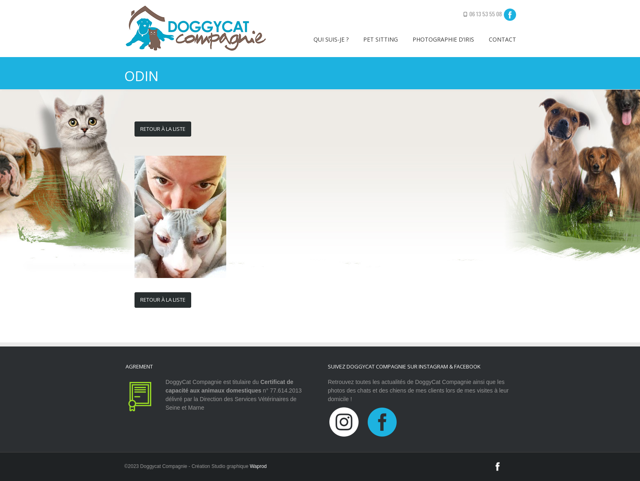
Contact (502, 39)
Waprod (258, 466)
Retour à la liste (162, 128)
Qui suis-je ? (331, 39)
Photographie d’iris (443, 39)
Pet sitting (380, 39)
